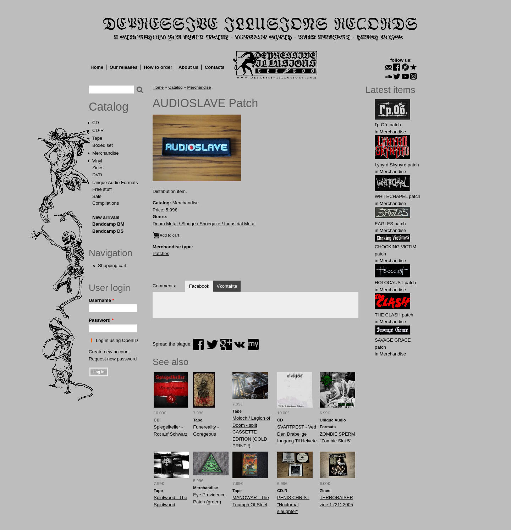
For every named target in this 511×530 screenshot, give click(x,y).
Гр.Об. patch (388, 124)
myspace (253, 344)
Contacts (215, 67)
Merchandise (105, 153)
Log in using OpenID (117, 340)
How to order (158, 67)
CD (95, 122)
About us (188, 67)
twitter (212, 344)
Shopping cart (112, 265)
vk (239, 344)
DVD (97, 174)
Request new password (113, 358)
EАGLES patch (390, 223)
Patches (161, 253)
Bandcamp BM (108, 224)
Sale (96, 196)
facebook (198, 344)
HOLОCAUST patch (395, 282)
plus (226, 344)
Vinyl (97, 161)
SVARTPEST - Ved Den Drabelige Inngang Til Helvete (297, 433)
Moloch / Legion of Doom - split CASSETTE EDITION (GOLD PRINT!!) (251, 431)
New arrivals (106, 217)
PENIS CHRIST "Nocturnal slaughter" (293, 504)
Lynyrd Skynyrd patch (397, 164)
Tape (97, 138)
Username (101, 300)
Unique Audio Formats (115, 182)
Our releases (124, 67)
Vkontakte (227, 286)
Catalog (108, 106)
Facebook (199, 286)
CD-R (98, 130)
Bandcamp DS (107, 231)
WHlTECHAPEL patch (397, 196)
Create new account (109, 351)
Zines (98, 167)
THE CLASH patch (394, 315)
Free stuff (102, 189)
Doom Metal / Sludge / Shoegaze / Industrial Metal (204, 223)
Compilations (105, 203)
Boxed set (102, 145)
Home (96, 67)
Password (101, 320)
